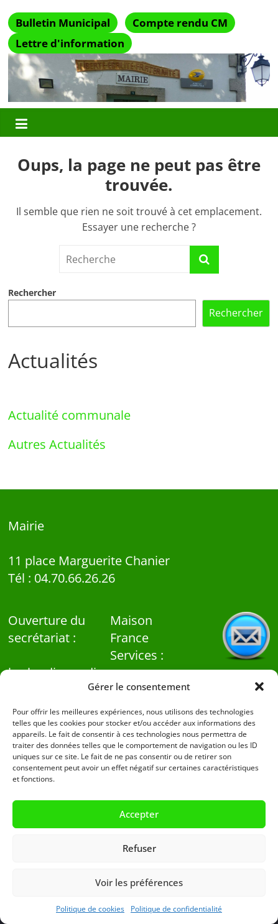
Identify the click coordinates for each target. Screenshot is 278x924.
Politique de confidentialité (176, 908)
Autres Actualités (57, 444)
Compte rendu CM (180, 23)
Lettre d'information (70, 43)
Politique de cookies (90, 908)
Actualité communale (69, 415)
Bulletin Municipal (63, 23)
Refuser (139, 848)
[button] (259, 686)
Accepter (139, 814)
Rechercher (32, 292)
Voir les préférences (139, 882)
